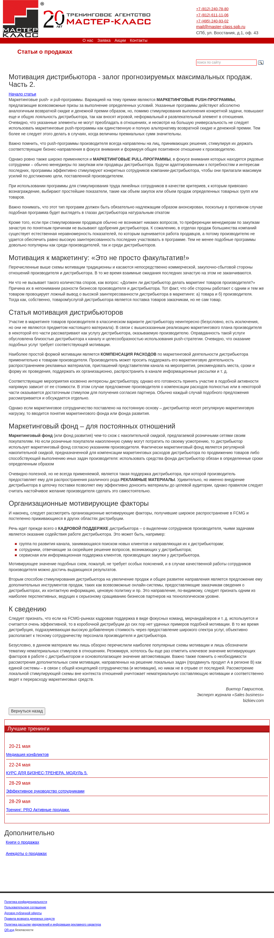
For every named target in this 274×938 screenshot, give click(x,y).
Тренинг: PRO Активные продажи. (38, 809)
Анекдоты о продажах (26, 853)
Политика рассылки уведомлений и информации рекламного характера (52, 924)
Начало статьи (22, 94)
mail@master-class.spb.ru (220, 26)
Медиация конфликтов (27, 754)
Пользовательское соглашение (25, 907)
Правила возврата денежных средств (29, 918)
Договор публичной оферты (23, 913)
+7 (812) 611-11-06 (212, 15)
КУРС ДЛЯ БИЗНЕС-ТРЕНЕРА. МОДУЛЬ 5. (46, 772)
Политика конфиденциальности (25, 901)
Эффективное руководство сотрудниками (45, 791)
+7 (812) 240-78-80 (212, 9)
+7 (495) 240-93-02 (212, 21)
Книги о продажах (22, 842)
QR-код (9, 930)
